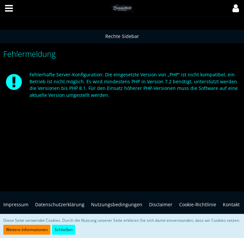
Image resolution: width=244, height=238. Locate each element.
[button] (9, 8)
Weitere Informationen (27, 229)
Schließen (64, 229)
